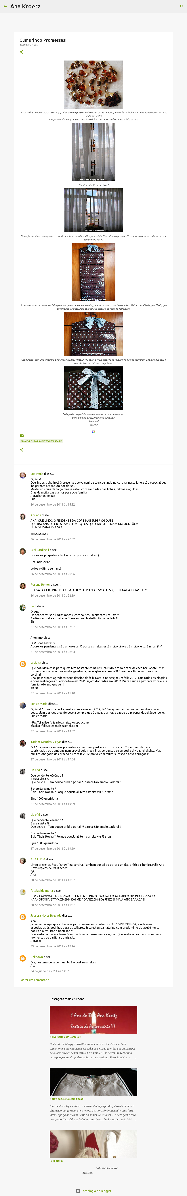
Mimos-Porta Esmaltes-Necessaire (41, 441)
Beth (33, 606)
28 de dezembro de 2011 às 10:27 (52, 880)
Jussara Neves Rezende (45, 915)
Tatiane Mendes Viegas (45, 741)
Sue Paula (36, 473)
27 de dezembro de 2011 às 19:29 (52, 804)
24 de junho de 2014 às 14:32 (49, 971)
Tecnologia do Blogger (93, 1191)
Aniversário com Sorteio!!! (65, 1036)
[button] (22, 52)
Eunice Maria (38, 703)
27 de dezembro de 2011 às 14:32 (52, 731)
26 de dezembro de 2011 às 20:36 (52, 574)
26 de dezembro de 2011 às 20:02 (52, 539)
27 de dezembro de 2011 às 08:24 (52, 651)
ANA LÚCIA (37, 859)
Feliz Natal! (56, 1160)
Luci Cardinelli (39, 549)
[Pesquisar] (45, 6)
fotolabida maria (41, 890)
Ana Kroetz (25, 6)
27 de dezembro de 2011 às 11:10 (52, 693)
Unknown (36, 956)
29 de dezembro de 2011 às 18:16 (52, 946)
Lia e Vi (35, 770)
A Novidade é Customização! (67, 1098)
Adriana (35, 515)
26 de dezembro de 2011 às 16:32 (52, 504)
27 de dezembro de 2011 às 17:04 (52, 759)
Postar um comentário (34, 980)
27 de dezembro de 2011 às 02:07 (52, 627)
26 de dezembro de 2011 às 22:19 (52, 595)
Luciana (35, 662)
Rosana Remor (40, 584)
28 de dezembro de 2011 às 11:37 (52, 905)
